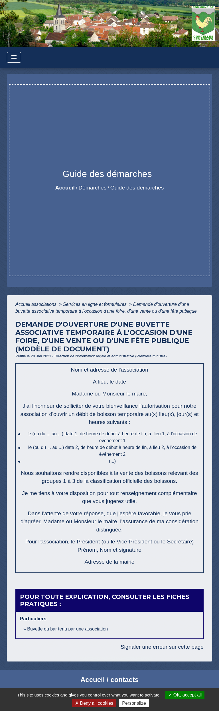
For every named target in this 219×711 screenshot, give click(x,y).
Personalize (134, 703)
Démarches (92, 188)
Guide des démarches (137, 188)
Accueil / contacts (109, 679)
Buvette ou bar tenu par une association (67, 628)
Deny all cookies (94, 703)
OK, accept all (185, 695)
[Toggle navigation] (14, 57)
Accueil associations (36, 304)
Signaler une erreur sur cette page (162, 647)
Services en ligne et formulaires (95, 304)
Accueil (65, 188)
